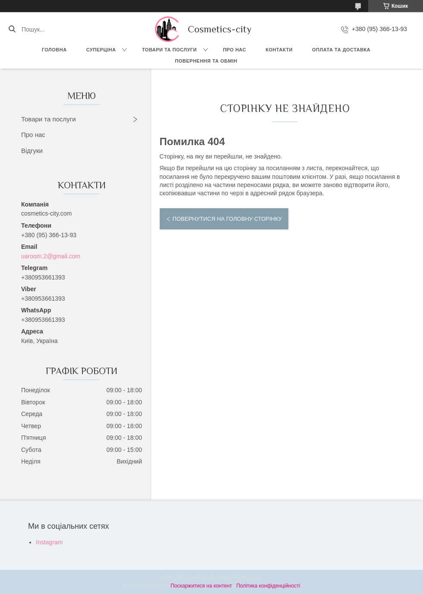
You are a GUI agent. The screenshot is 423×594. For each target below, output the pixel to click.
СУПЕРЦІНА (101, 49)
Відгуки (32, 150)
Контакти (279, 49)
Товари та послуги (169, 49)
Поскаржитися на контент (201, 586)
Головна (54, 49)
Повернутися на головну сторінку (227, 219)
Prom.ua (252, 578)
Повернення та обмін (206, 61)
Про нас (234, 49)
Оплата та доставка (341, 49)
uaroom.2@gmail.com (50, 256)
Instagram (49, 542)
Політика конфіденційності (268, 586)
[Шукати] (12, 29)
